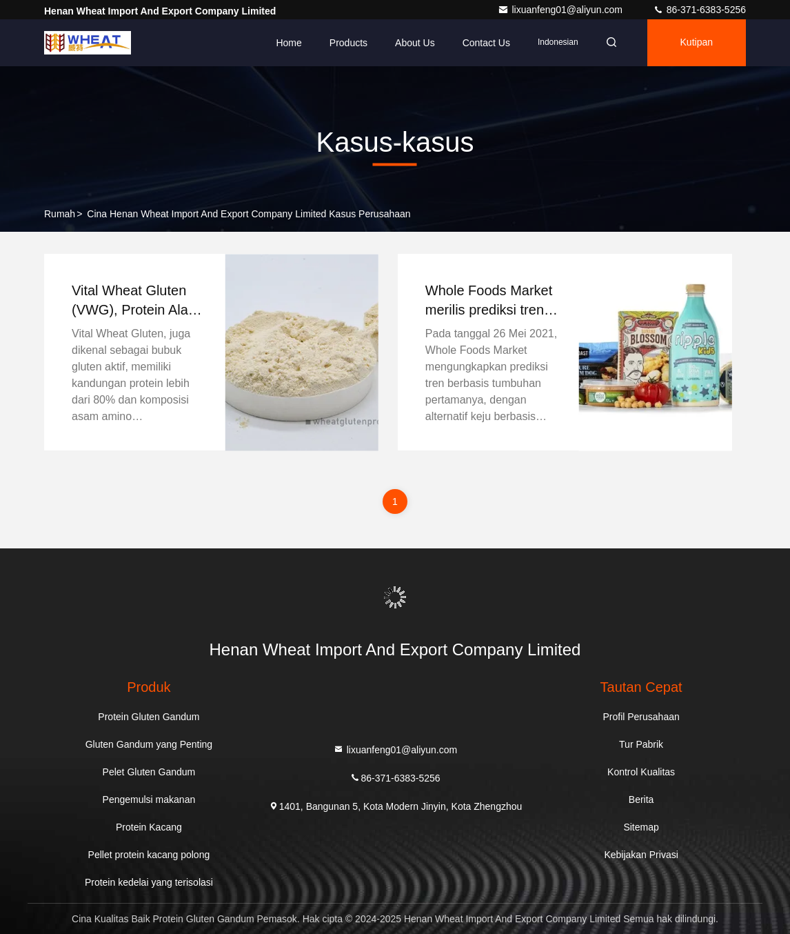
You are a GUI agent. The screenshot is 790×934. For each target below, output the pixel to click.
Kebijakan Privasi (641, 854)
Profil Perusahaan (640, 716)
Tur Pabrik (641, 744)
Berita (641, 799)
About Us (415, 42)
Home (288, 42)
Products (348, 42)
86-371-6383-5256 (699, 9)
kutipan (696, 42)
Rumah (59, 213)
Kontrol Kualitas (641, 771)
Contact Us (486, 42)
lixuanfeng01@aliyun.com (561, 9)
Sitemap (640, 827)
